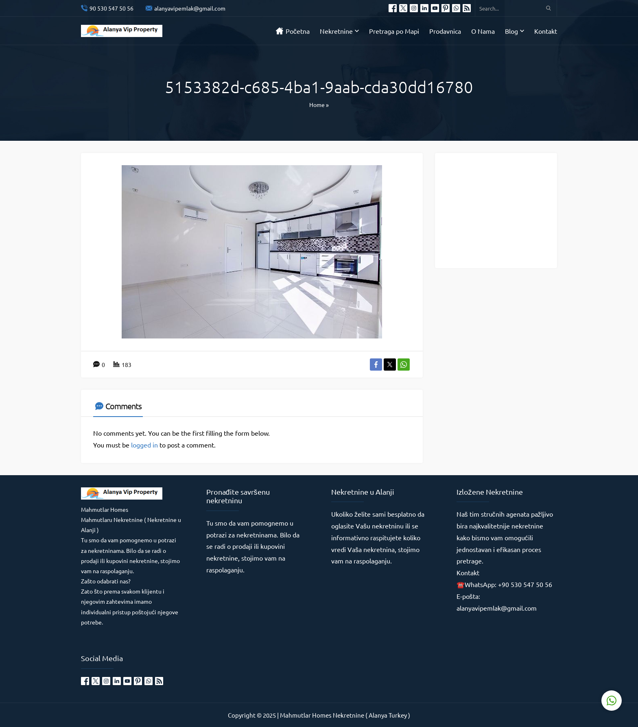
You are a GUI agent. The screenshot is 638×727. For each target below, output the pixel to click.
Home (317, 104)
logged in (144, 445)
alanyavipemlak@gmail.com (189, 8)
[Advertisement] (502, 210)
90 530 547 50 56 (111, 8)
